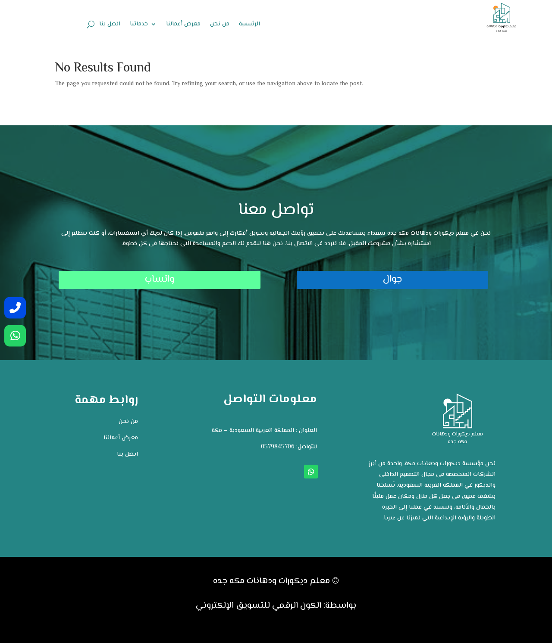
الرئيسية (249, 25)
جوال (445, 279)
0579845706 (278, 447)
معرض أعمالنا (183, 25)
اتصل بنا (109, 25)
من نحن (219, 25)
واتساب (106, 279)
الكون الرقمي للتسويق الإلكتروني (258, 605)
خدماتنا (139, 25)
